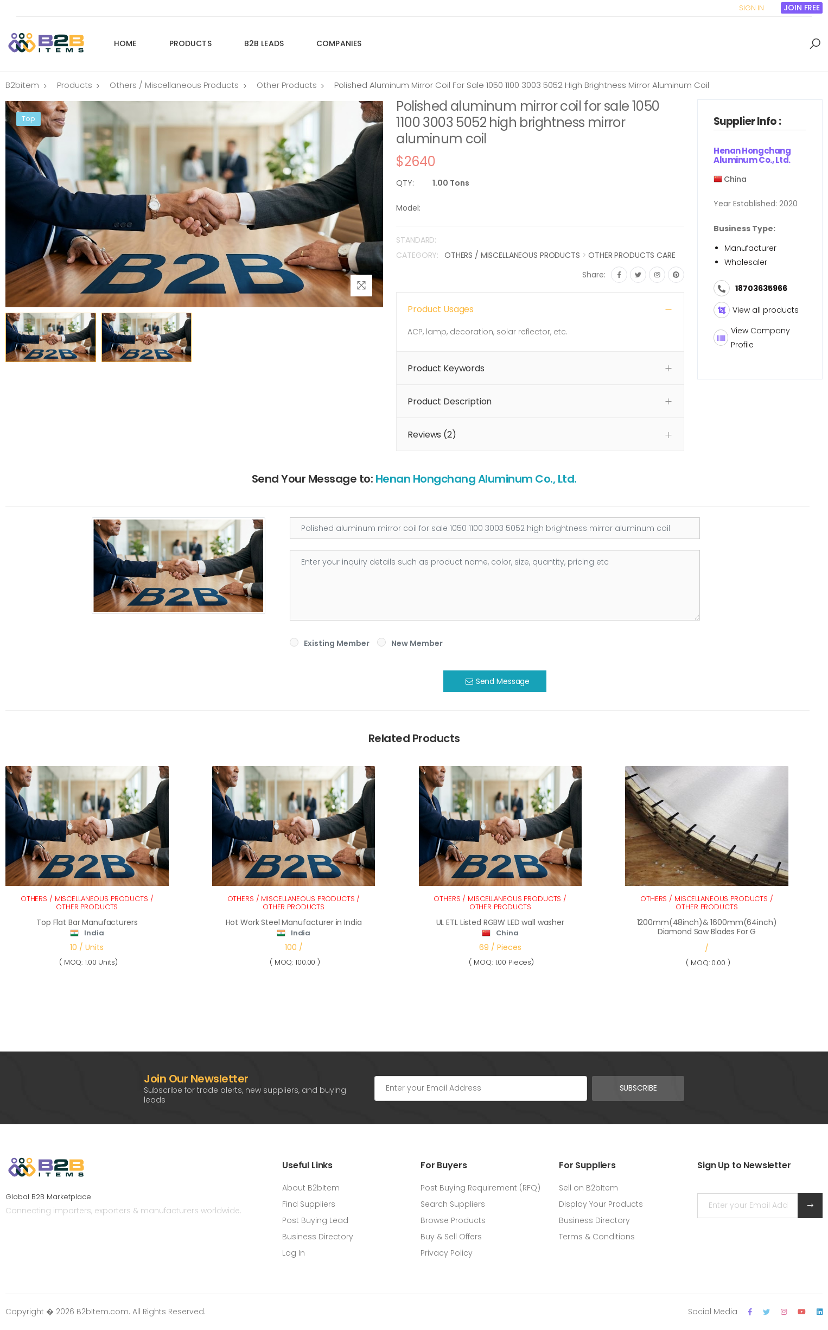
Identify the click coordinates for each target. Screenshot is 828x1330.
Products (190, 43)
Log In (293, 1252)
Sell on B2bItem (588, 1187)
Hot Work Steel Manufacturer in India (294, 922)
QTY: (405, 183)
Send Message (498, 681)
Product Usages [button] (440, 309)
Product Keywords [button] (445, 368)
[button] (815, 44)
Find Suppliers (308, 1204)
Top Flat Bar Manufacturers (86, 922)
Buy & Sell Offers (451, 1236)
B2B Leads (264, 43)
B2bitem (22, 85)
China (507, 933)
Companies (338, 43)
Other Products (287, 85)
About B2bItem (311, 1187)
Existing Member (337, 643)
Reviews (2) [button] (431, 434)
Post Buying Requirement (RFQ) (480, 1187)
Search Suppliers (453, 1204)
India (94, 933)
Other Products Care (631, 255)
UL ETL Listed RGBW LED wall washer (500, 922)
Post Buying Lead (315, 1220)
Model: (408, 207)
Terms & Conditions (597, 1236)
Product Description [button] (449, 401)
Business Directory (317, 1236)
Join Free (802, 7)
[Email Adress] (480, 1088)
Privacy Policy (447, 1252)
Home (125, 43)
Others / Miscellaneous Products (174, 85)
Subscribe (638, 1087)
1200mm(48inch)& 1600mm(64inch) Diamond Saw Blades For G (707, 927)
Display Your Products (601, 1204)
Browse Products (453, 1220)
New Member (417, 643)
